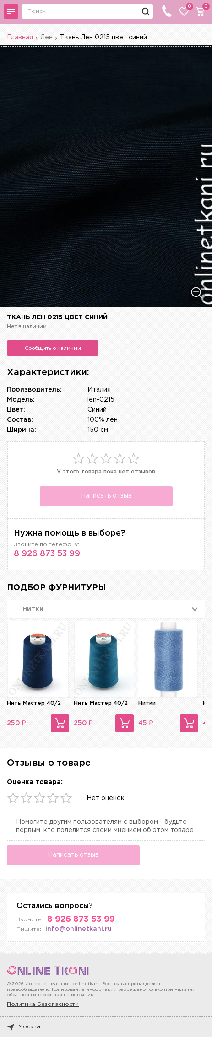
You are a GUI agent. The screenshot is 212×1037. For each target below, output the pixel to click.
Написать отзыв (106, 496)
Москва (23, 1027)
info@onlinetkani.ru (78, 929)
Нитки (147, 703)
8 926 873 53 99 (47, 554)
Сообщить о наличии (53, 348)
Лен (46, 37)
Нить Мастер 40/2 (34, 703)
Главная (20, 37)
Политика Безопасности (43, 1004)
